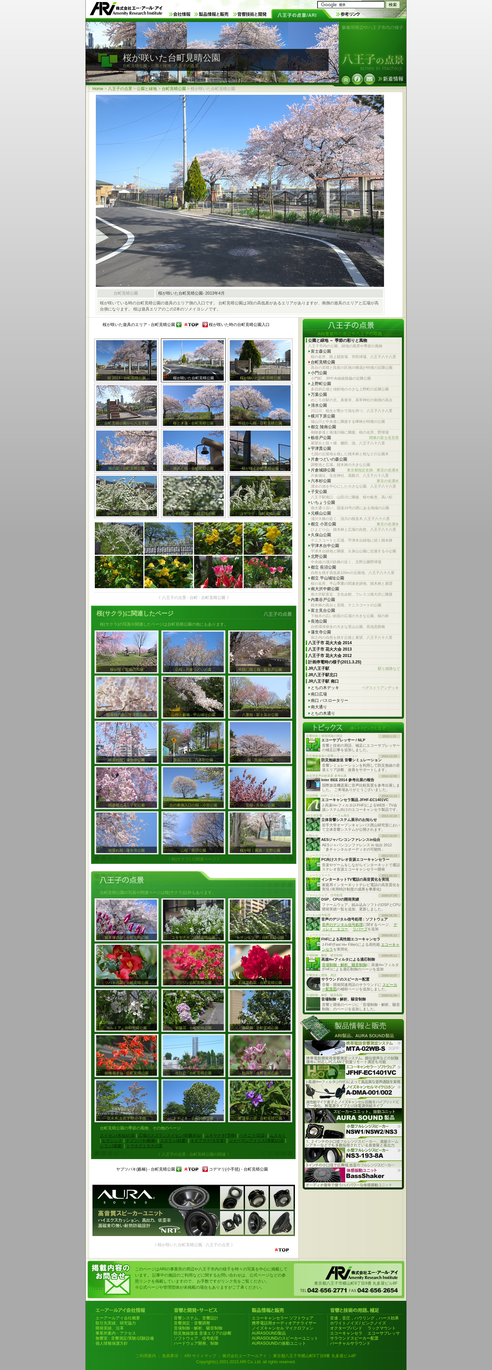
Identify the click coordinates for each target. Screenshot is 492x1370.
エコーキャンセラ (346, 1333)
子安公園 (319, 491)
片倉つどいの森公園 (329, 459)
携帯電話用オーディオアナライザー (284, 1323)
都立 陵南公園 (323, 426)
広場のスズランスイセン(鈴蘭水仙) (170, 1135)
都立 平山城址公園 (327, 578)
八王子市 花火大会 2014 (330, 642)
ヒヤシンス (112, 1140)
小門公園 (319, 373)
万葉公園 (319, 394)
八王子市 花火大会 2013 (330, 649)
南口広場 (319, 694)
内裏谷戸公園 (323, 599)
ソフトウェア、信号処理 (196, 1338)
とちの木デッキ (355, 688)
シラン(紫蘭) (111, 1146)
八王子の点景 (120, 88)
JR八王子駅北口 (322, 675)
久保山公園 (321, 534)
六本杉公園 (355, 481)
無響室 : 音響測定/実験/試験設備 (124, 1338)
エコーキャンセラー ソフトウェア (282, 1318)
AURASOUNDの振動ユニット (279, 1343)
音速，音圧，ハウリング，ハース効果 (364, 1318)
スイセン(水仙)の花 (117, 1135)
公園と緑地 (147, 88)
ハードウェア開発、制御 (196, 1343)
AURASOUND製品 (269, 1333)
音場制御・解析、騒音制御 (344, 965)
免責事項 (170, 1355)
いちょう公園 (323, 502)
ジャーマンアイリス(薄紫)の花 (256, 1140)
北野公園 (319, 556)
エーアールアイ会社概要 (117, 1318)
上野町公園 (321, 383)
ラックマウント (381, 1328)
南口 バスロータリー (329, 700)
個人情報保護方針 (111, 1343)
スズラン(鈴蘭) (173, 1140)
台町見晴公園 (174, 88)
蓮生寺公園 (321, 632)
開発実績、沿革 (109, 1328)
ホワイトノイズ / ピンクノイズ (358, 1323)
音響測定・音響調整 (192, 1323)
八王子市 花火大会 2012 (330, 655)
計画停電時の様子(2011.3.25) (334, 662)
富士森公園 (321, 351)
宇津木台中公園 (325, 545)
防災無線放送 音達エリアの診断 (202, 1333)
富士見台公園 (323, 610)
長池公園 (319, 621)
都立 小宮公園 (355, 524)
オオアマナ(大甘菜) (207, 1140)
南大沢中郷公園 (325, 588)
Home (97, 88)
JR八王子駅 (354, 668)
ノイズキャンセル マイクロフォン (282, 1328)
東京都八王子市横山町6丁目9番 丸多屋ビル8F (314, 1355)
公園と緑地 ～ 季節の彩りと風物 (337, 340)
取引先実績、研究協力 (115, 1323)
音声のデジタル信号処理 (342, 925)
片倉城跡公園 (355, 470)
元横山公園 (321, 513)
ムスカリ (278, 1135)
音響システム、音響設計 (196, 1318)
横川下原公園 (323, 416)
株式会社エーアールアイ (244, 1355)
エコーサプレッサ (383, 1333)
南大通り (319, 707)
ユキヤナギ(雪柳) (220, 1135)
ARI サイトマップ (200, 1355)
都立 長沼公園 (323, 567)
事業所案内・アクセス (115, 1333)
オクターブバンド (346, 1328)
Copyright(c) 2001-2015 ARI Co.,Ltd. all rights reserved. (246, 1362)
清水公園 (319, 405)
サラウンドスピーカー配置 (354, 1338)
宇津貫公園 (321, 448)
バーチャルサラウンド (350, 1343)
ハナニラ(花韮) (252, 1135)
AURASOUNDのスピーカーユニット (285, 1338)
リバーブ (360, 929)
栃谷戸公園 (355, 438)
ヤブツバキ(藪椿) (141, 1140)
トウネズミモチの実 (144, 1146)
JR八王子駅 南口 (323, 681)
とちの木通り (323, 713)
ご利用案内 (146, 1355)
